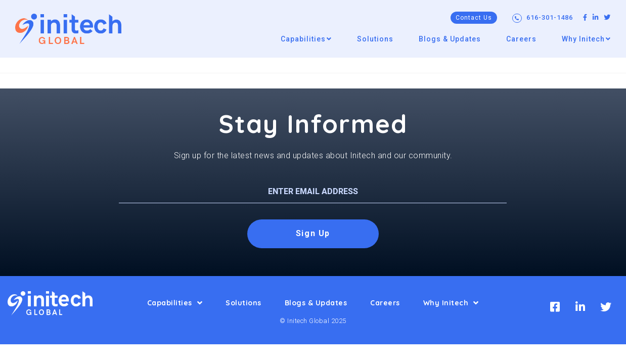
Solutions (243, 302)
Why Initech (451, 303)
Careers (385, 302)
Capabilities (175, 303)
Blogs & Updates (316, 302)
